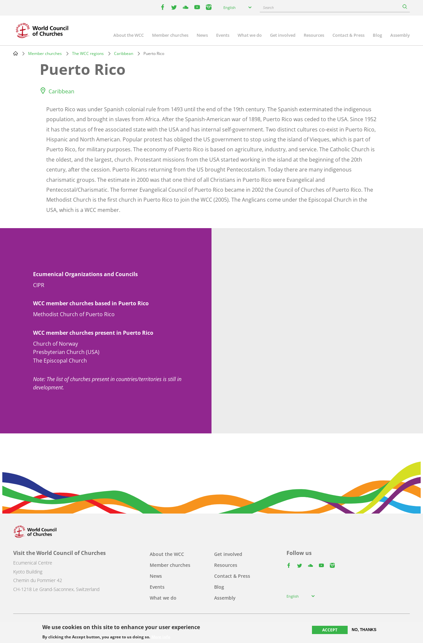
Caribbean (123, 53)
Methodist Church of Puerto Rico (74, 314)
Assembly (400, 35)
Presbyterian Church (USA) (66, 352)
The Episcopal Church (60, 360)
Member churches (170, 35)
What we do (250, 35)
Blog (377, 35)
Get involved (282, 35)
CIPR (38, 285)
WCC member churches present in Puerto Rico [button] (93, 332)
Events (222, 35)
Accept (329, 630)
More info (160, 637)
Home (15, 53)
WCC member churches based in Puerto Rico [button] (91, 303)
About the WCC (128, 35)
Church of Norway (55, 343)
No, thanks (364, 629)
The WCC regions (88, 53)
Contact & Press (348, 35)
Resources (314, 35)
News (202, 35)
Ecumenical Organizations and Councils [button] (85, 274)
